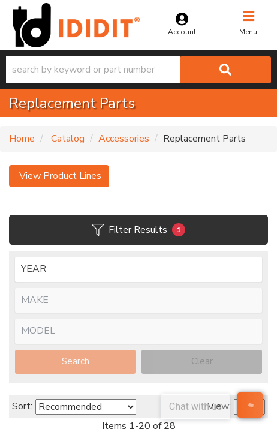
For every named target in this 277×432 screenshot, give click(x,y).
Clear (202, 361)
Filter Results (138, 230)
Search (75, 361)
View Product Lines (59, 175)
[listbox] (138, 269)
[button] (138, 69)
